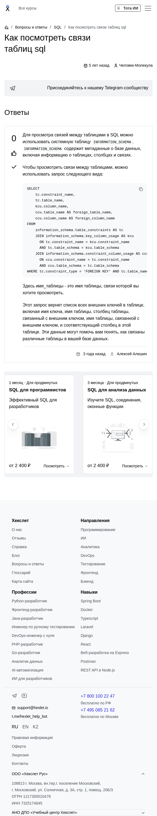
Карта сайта (22, 581)
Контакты (20, 763)
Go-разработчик (26, 653)
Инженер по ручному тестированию (43, 627)
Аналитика (90, 547)
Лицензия (20, 755)
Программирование (98, 529)
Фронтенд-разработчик (32, 610)
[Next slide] (143, 424)
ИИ (83, 538)
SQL (58, 27)
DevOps (88, 555)
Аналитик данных (27, 661)
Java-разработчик (27, 618)
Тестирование (93, 564)
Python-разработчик (29, 601)
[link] (78, 88)
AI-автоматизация (27, 670)
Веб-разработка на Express (105, 653)
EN (25, 727)
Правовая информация (32, 737)
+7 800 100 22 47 (98, 696)
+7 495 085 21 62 (98, 710)
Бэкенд (87, 581)
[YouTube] (24, 697)
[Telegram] (14, 697)
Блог (16, 555)
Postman (88, 661)
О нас (17, 529)
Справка (19, 547)
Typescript (89, 618)
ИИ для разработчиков (32, 678)
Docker (87, 610)
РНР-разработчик (27, 644)
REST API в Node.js (98, 670)
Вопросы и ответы (31, 27)
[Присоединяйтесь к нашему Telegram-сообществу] (78, 88)
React (86, 644)
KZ (35, 727)
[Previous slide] (13, 424)
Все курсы (28, 8)
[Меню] (148, 8)
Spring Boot (91, 601)
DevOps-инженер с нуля (33, 635)
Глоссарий (21, 572)
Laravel (87, 627)
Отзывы (19, 538)
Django (87, 635)
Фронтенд (89, 572)
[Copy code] (141, 189)
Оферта (19, 746)
